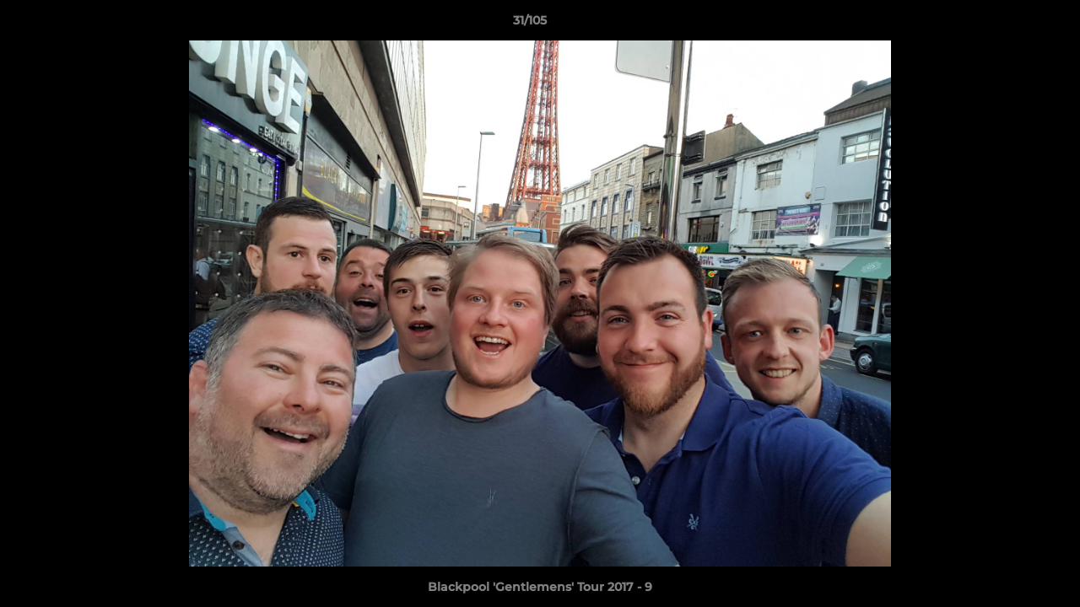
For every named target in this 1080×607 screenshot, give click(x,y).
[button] (1009, 24)
